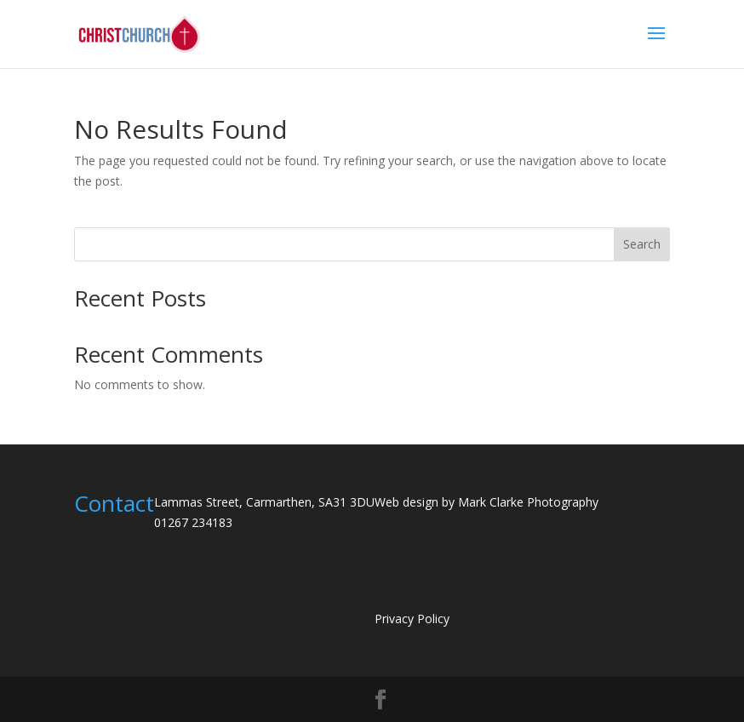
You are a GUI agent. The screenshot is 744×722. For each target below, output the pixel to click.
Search (642, 244)
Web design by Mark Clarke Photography (486, 502)
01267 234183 (193, 522)
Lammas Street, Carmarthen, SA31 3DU (264, 502)
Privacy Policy (412, 618)
